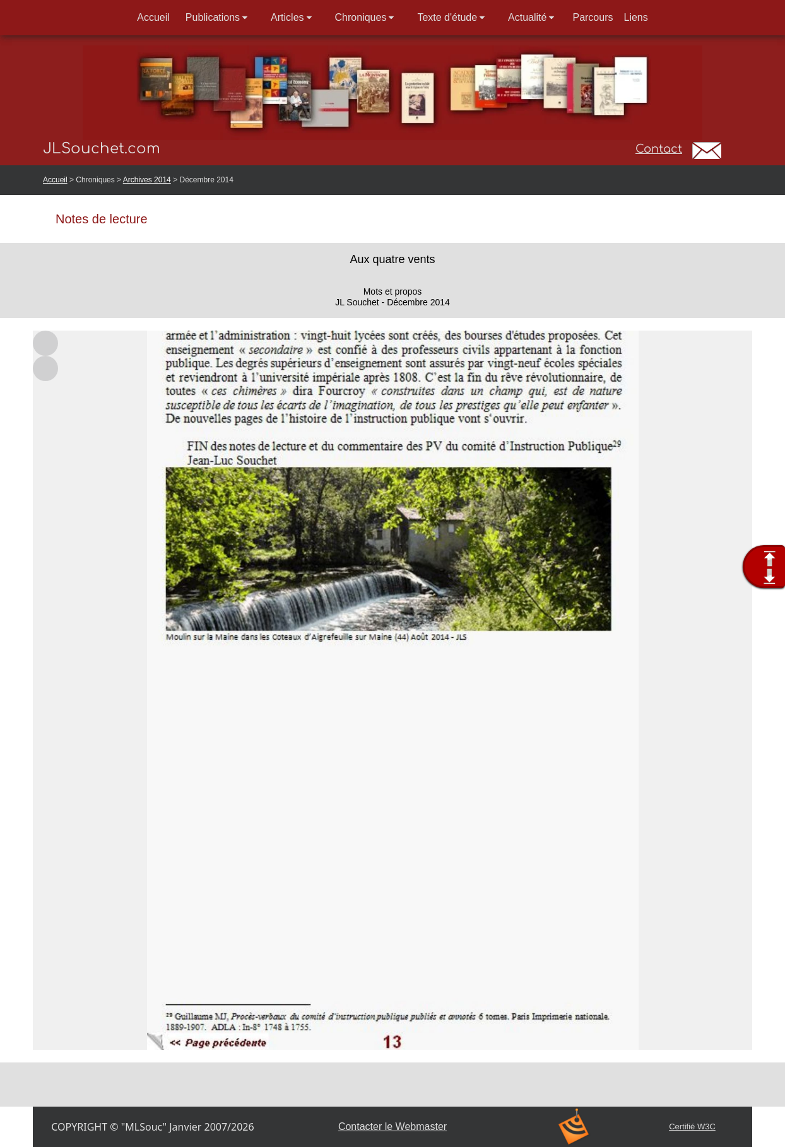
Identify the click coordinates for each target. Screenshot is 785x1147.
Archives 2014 (147, 179)
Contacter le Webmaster (392, 1126)
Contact (658, 149)
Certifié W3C (692, 1126)
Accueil (55, 179)
